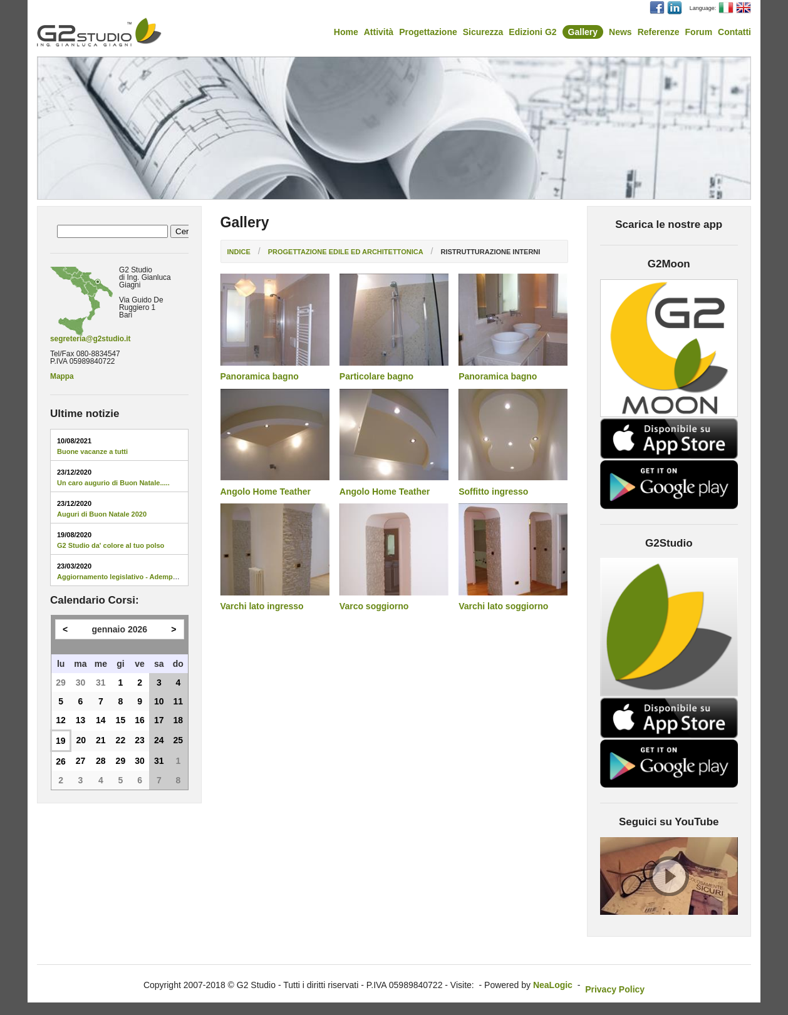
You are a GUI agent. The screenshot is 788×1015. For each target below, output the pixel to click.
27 (81, 761)
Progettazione (428, 32)
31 (101, 683)
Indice (239, 251)
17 (159, 720)
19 (61, 741)
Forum (699, 32)
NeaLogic (553, 985)
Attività (378, 32)
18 (179, 720)
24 (159, 740)
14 (101, 720)
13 (81, 720)
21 (101, 740)
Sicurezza (483, 32)
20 (81, 740)
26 (61, 761)
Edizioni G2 (532, 32)
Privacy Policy (615, 989)
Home (346, 32)
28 (101, 761)
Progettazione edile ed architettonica (345, 251)
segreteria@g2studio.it (90, 338)
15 (121, 720)
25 (179, 740)
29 (61, 683)
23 (140, 740)
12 (61, 720)
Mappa (62, 376)
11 (179, 701)
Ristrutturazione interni (490, 251)
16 (140, 720)
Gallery (583, 32)
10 (159, 701)
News (620, 32)
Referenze (659, 32)
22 (121, 740)
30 (81, 683)
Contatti (734, 32)
